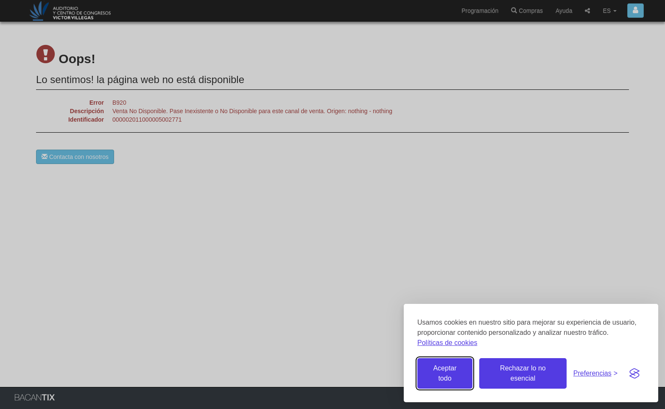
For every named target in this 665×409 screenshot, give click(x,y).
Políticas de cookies (447, 342)
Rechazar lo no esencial (523, 373)
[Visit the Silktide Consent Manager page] (634, 373)
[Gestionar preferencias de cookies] (595, 373)
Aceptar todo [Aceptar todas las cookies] (444, 373)
